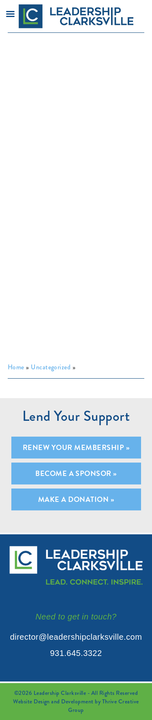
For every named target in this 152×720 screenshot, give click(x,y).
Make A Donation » (76, 499)
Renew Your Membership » (76, 447)
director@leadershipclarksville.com (76, 636)
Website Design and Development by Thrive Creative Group (76, 705)
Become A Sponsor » (76, 473)
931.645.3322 (76, 653)
